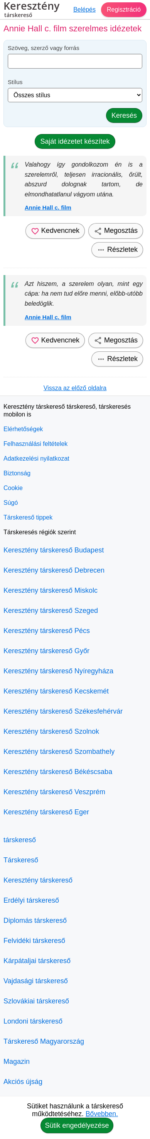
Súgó (10, 502)
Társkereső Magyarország (43, 1041)
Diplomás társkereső (35, 920)
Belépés (84, 9)
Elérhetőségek (23, 429)
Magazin (16, 1061)
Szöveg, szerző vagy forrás (43, 48)
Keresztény (31, 10)
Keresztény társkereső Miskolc (50, 590)
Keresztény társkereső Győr (46, 651)
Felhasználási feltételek (35, 443)
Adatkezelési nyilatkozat (36, 458)
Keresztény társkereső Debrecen (53, 570)
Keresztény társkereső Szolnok (51, 731)
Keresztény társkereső (37, 880)
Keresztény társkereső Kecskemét (56, 691)
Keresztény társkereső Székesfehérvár (63, 711)
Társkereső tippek (27, 517)
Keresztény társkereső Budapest (53, 550)
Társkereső (20, 860)
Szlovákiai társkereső (36, 1001)
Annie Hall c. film (48, 207)
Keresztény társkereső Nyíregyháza (58, 671)
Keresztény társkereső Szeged (50, 610)
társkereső (19, 840)
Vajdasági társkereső (35, 981)
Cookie (13, 488)
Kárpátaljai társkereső (37, 961)
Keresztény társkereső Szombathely (59, 751)
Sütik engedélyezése (77, 1125)
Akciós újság (22, 1082)
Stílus (15, 82)
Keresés (124, 115)
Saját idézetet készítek (75, 141)
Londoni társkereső (32, 1021)
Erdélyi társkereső (31, 900)
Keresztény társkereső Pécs (46, 631)
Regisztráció (124, 9)
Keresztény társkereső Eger (46, 812)
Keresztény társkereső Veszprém (54, 792)
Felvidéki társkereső (34, 941)
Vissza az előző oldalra (75, 388)
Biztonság (16, 473)
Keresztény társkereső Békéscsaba (57, 772)
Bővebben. (102, 1114)
